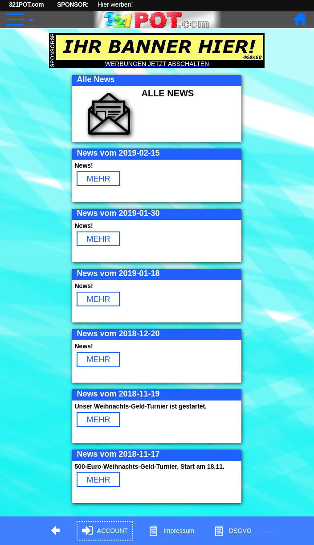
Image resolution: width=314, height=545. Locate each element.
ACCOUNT (105, 531)
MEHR (98, 178)
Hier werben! (115, 4)
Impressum (171, 531)
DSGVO (233, 531)
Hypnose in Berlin (267, 532)
